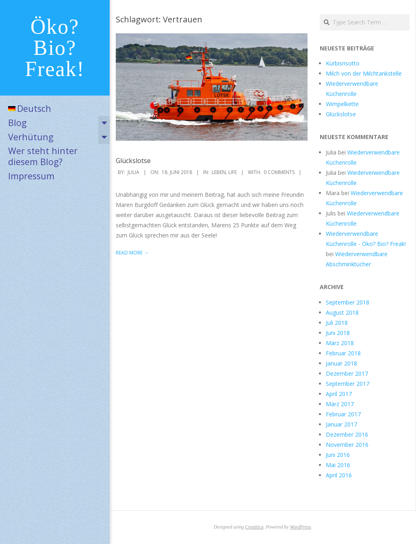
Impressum (31, 176)
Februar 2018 (343, 353)
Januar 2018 (341, 363)
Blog (17, 122)
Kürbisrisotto (343, 63)
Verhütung (30, 137)
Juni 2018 (338, 333)
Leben (219, 172)
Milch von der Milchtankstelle (364, 73)
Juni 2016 (338, 455)
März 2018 (340, 343)
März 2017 (340, 404)
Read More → (132, 252)
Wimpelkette (342, 104)
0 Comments (279, 172)
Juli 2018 (337, 322)
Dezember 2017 (347, 373)
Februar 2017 (343, 414)
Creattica (254, 527)
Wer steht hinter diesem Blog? (43, 156)
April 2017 (339, 394)
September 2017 (347, 383)
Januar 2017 (341, 424)
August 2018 (342, 312)
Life (232, 172)
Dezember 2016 (347, 434)
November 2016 (347, 444)
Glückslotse (133, 160)
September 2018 (347, 302)
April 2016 (339, 475)
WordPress (300, 527)
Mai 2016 (338, 465)
